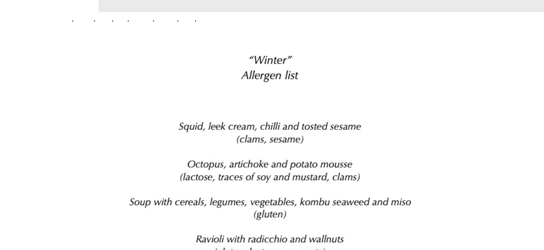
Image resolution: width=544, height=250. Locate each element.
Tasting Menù (142, 20)
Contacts (206, 20)
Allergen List (168, 20)
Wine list (189, 20)
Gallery (122, 20)
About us (105, 20)
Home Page (85, 20)
